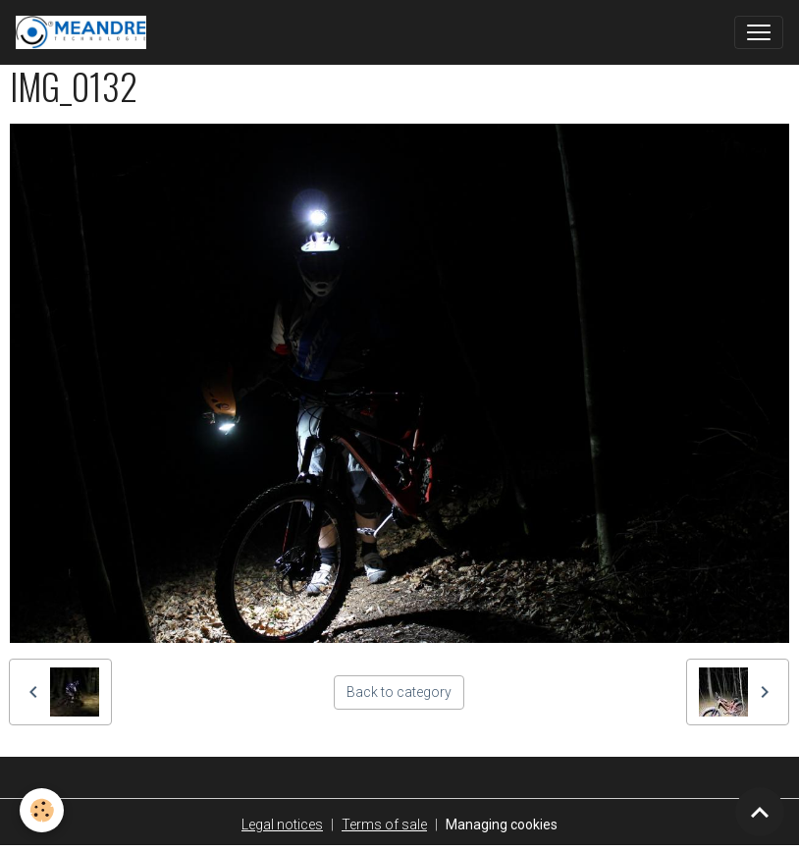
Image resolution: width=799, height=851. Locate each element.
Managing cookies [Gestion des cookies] (502, 824)
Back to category (399, 692)
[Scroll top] (759, 811)
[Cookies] (42, 810)
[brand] (85, 32)
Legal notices (282, 824)
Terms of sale (384, 824)
